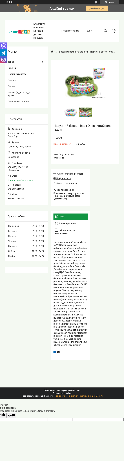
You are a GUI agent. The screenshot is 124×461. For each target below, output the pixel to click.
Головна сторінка (70, 31)
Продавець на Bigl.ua (62, 393)
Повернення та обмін (18, 101)
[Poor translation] (11, 415)
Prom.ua (76, 390)
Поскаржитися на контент (66, 396)
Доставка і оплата (17, 74)
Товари (11, 62)
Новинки (12, 68)
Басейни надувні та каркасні (73, 52)
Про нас (12, 80)
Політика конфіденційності (91, 396)
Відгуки (11, 86)
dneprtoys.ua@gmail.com (20, 180)
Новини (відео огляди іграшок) (19, 94)
